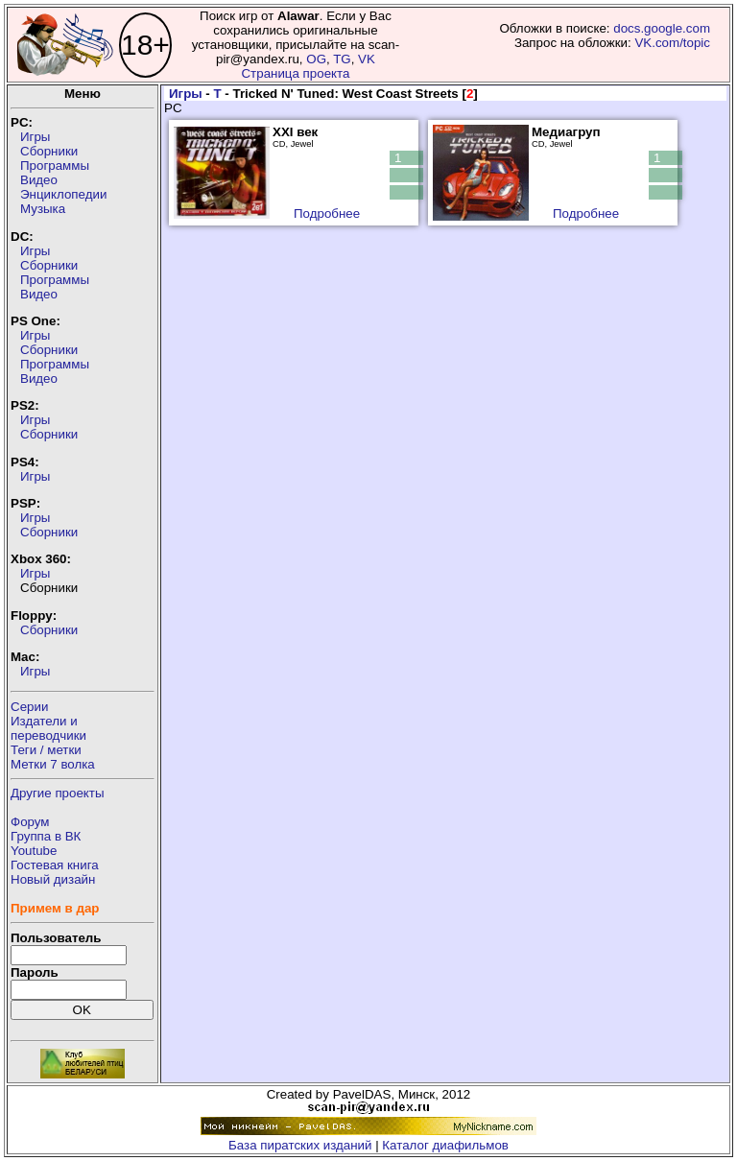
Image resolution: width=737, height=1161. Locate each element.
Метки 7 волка (53, 764)
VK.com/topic (672, 43)
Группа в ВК (46, 836)
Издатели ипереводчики (48, 728)
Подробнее (327, 213)
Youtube (34, 850)
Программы (54, 165)
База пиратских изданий (299, 1145)
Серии (29, 706)
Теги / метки (46, 750)
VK (366, 59)
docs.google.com (661, 28)
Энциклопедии (63, 194)
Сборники (49, 151)
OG (316, 59)
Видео (39, 180)
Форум (30, 822)
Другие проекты (58, 793)
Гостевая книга (55, 865)
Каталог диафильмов (445, 1145)
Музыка (42, 208)
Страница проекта (295, 73)
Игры (35, 137)
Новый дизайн (53, 879)
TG (342, 59)
